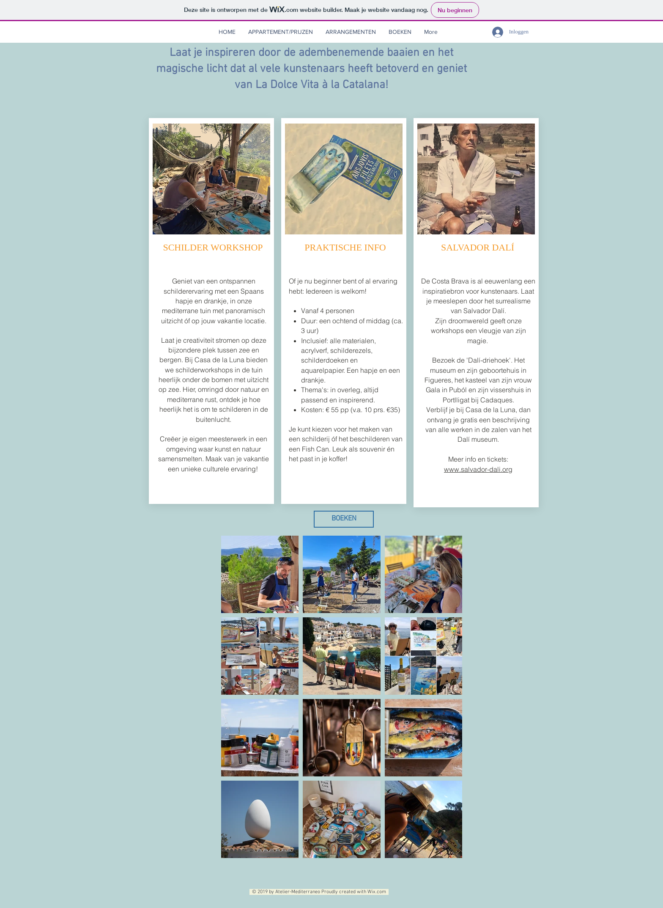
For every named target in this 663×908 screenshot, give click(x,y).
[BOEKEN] (344, 519)
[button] (350, 31)
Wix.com (378, 892)
